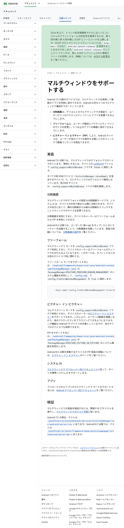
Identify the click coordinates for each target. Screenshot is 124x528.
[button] (17, 23)
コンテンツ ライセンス (89, 448)
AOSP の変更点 (102, 56)
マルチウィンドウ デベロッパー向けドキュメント (72, 369)
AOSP (49, 73)
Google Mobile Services (106, 513)
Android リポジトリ (50, 495)
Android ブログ (76, 504)
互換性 (82, 18)
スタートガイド (24, 18)
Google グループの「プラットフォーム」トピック (80, 516)
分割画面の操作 (71, 232)
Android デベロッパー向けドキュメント (76, 390)
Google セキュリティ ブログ (80, 509)
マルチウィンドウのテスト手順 (72, 411)
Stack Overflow (103, 517)
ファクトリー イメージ (51, 513)
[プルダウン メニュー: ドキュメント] (40, 3)
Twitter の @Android (78, 495)
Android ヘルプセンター (107, 495)
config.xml (98, 164)
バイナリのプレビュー (51, 508)
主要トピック (75, 73)
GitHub (44, 522)
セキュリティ (45, 18)
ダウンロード (47, 504)
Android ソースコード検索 (60, 3)
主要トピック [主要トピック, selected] (65, 18)
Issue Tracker (102, 522)
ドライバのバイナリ (50, 517)
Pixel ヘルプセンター (105, 499)
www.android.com (104, 508)
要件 (43, 499)
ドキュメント (10, 11)
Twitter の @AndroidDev (80, 499)
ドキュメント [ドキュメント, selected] (30, 3)
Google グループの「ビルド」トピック (80, 523)
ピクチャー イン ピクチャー (66, 355)
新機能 (6, 18)
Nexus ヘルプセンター (106, 504)
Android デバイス (101, 18)
